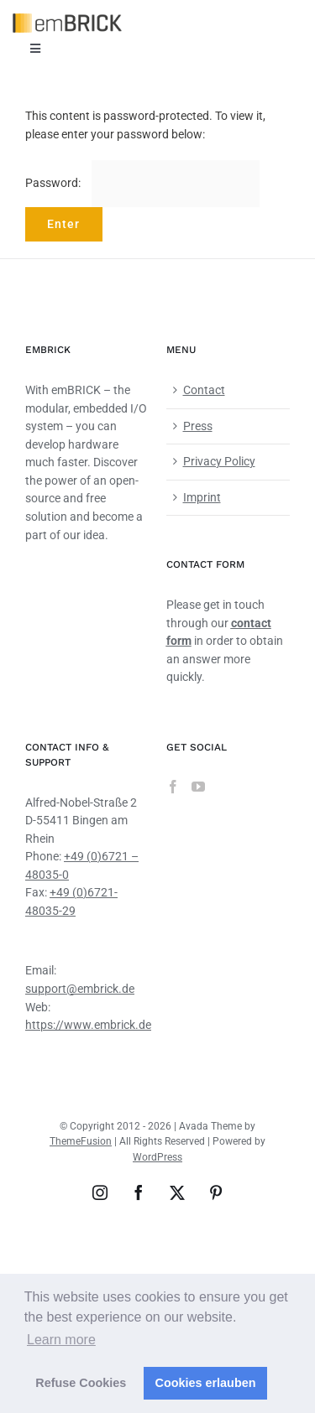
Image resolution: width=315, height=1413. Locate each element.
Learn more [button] (61, 1339)
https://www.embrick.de (88, 1024)
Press (198, 426)
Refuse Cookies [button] (80, 1383)
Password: (142, 183)
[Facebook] (173, 786)
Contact (204, 390)
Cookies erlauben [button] (205, 1383)
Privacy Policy (219, 461)
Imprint (202, 497)
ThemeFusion (81, 1141)
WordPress (157, 1157)
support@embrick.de (79, 988)
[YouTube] (198, 786)
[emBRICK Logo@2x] (67, 19)
